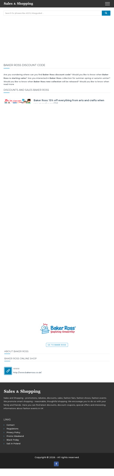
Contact (11, 425)
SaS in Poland (13, 443)
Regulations (12, 428)
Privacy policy (13, 432)
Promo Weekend (15, 436)
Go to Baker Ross (57, 345)
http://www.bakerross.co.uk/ (27, 372)
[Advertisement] (57, 39)
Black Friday (13, 440)
